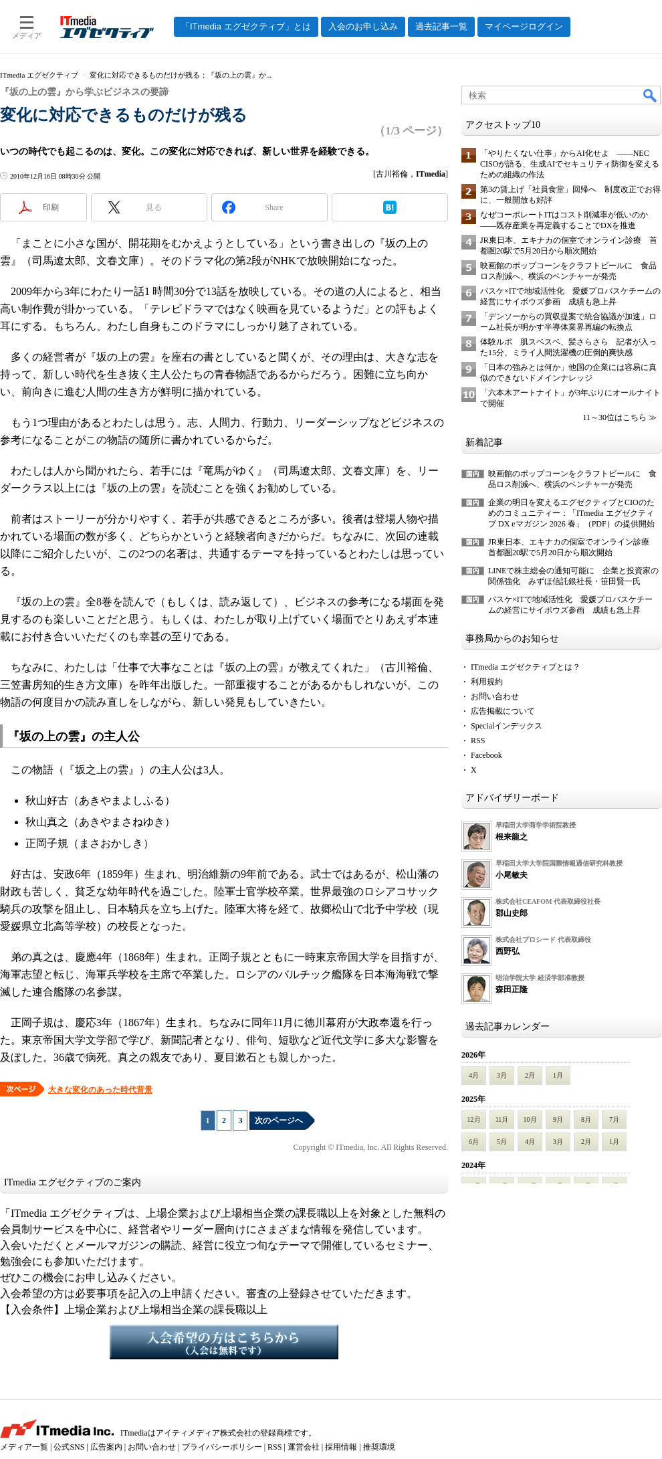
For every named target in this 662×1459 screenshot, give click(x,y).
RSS (478, 740)
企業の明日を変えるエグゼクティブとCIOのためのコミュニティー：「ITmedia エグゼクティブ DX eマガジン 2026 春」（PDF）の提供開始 (571, 513)
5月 (502, 1141)
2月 (530, 1075)
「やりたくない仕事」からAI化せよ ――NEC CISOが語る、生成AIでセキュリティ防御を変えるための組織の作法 (569, 164)
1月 (558, 1075)
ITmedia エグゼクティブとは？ (525, 667)
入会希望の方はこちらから (224, 1342)
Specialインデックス (506, 726)
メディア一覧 (24, 1447)
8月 (586, 1119)
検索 (651, 95)
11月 (502, 1119)
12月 (474, 1119)
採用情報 (341, 1447)
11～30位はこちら (614, 417)
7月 (614, 1119)
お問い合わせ (495, 696)
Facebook (486, 755)
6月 (474, 1141)
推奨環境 (379, 1447)
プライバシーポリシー (222, 1447)
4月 (474, 1075)
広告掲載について (503, 711)
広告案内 (106, 1447)
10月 (530, 1119)
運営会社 (304, 1447)
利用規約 (487, 681)
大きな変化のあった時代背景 (100, 1089)
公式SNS (68, 1447)
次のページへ (279, 1120)
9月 (558, 1119)
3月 (502, 1075)
